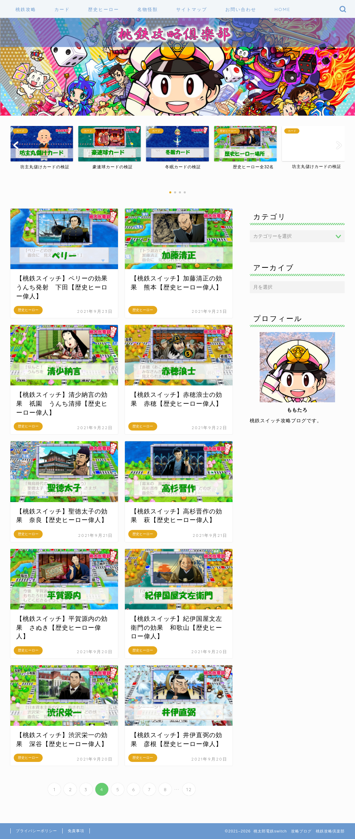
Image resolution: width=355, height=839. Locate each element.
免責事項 (76, 831)
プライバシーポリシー (36, 831)
